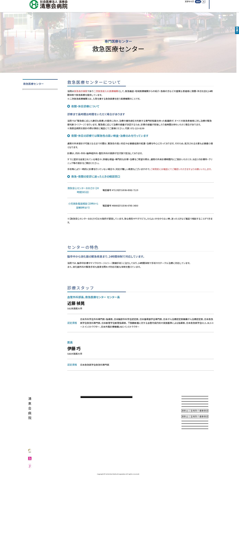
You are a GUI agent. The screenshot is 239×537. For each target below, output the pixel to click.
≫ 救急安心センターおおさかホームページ (89, 226)
